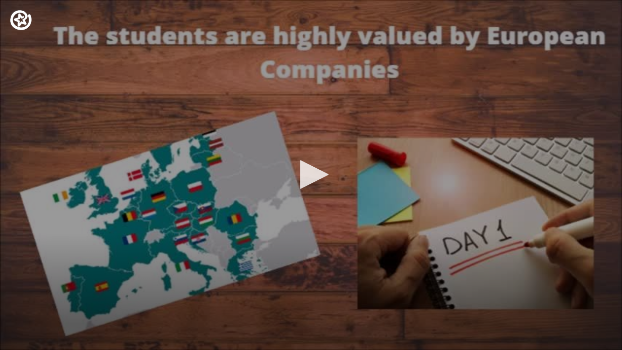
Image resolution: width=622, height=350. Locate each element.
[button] (311, 174)
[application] (311, 175)
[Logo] (21, 20)
